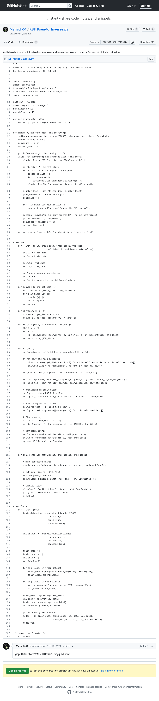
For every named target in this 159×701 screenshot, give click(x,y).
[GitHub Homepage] (69, 692)
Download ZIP (147, 42)
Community (60, 686)
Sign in (131, 6)
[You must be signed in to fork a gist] (148, 29)
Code (9, 42)
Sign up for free (17, 670)
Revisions (28, 42)
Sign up (146, 6)
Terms (20, 686)
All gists (79, 5)
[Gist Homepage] (17, 6)
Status (49, 686)
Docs (71, 686)
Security (39, 686)
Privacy (29, 686)
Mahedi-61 (18, 29)
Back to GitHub (95, 5)
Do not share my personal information (123, 686)
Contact (80, 686)
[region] (79, 351)
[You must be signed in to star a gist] (132, 29)
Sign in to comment (112, 670)
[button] (132, 42)
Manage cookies (94, 686)
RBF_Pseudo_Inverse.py (48, 29)
